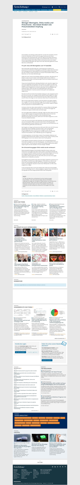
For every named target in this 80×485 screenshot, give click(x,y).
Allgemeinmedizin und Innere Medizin (23, 418)
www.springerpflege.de (44, 472)
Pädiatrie (41, 196)
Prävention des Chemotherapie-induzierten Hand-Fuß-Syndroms (26, 405)
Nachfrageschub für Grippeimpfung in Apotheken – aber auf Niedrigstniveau (57, 207)
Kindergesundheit (44, 420)
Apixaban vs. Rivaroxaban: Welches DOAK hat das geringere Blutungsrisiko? (22, 447)
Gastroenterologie (28, 420)
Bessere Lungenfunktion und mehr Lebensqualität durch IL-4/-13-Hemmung (39, 320)
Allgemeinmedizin (28, 196)
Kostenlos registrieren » (33, 352)
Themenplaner (36, 472)
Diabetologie (56, 418)
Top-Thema (35, 418)
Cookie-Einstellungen (25, 474)
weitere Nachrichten (35, 410)
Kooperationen (44, 10)
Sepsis (53, 196)
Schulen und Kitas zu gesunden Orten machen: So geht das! (25, 393)
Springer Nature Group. (37, 483)
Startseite (15, 471)
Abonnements (36, 474)
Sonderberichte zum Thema (23, 307)
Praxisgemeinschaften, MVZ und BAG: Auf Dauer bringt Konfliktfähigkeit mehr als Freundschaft (53, 384)
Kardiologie (36, 420)
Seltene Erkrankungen (35, 425)
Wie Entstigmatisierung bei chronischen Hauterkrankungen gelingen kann (25, 388)
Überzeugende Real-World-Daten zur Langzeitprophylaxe (22, 265)
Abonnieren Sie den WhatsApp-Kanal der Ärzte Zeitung (40, 445)
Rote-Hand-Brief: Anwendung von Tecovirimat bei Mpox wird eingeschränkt (25, 391)
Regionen (50, 10)
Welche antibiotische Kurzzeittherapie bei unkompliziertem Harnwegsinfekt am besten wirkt (25, 396)
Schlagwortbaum (24, 471)
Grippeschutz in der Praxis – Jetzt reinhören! (56, 239)
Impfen (23, 196)
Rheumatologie (26, 425)
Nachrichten (17, 10)
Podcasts (33, 10)
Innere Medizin (36, 196)
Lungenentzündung (48, 196)
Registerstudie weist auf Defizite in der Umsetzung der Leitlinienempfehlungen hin (57, 321)
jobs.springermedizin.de (45, 473)
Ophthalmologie (35, 423)
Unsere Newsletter (20, 415)
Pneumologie (43, 423)
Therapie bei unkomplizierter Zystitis (56, 265)
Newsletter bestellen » (47, 360)
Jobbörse (15, 478)
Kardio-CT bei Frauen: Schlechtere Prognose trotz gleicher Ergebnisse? (25, 403)
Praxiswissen (27, 10)
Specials (38, 10)
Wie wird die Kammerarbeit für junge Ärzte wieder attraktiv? (25, 371)
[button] (64, 7)
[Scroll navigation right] (66, 10)
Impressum (23, 476)
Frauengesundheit (19, 420)
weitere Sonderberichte (60, 338)
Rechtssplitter (18, 425)
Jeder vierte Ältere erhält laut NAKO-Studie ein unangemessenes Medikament (26, 400)
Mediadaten (35, 471)
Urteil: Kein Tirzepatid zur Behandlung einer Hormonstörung (25, 382)
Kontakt (22, 477)
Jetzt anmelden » (20, 352)
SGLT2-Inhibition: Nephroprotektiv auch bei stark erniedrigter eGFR (22, 320)
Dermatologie (49, 418)
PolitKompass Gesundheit (53, 423)
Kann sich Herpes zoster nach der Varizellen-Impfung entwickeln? (39, 207)
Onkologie (28, 423)
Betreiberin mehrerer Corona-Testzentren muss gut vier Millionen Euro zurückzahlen (26, 377)
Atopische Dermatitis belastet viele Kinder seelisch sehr (24, 385)
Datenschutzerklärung (25, 473)
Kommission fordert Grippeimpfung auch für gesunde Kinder (20, 240)
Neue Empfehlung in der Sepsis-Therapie (51, 372)
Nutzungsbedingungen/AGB (26, 472)
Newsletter (35, 477)
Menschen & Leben (54, 420)
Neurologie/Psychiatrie (20, 423)
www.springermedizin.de (45, 471)
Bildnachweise (24, 478)
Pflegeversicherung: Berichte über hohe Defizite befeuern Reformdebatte (25, 374)
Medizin (22, 10)
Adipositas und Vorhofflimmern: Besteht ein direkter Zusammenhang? (24, 408)
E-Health (62, 418)
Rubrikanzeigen (36, 473)
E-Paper (34, 476)
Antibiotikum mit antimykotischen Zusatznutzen (40, 265)
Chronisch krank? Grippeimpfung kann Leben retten (39, 240)
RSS (34, 478)
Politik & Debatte (57, 10)
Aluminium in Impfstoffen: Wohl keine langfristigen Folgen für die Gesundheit (22, 207)
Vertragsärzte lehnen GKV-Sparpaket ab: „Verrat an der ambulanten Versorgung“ (24, 380)
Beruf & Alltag (42, 418)
